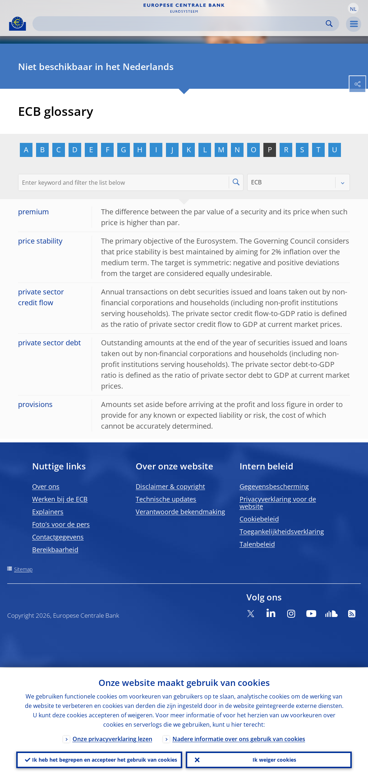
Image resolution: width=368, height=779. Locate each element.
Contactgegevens (58, 537)
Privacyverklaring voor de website (278, 503)
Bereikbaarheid (55, 549)
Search (329, 23)
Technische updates (166, 499)
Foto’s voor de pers (61, 524)
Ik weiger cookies (274, 759)
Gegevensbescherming (274, 486)
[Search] (180, 23)
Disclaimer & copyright (170, 486)
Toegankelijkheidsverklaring (282, 531)
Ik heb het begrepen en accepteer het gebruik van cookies (104, 759)
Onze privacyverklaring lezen (112, 738)
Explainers (47, 511)
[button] (353, 8)
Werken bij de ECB (60, 499)
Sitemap (23, 569)
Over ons (46, 486)
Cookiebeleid (259, 519)
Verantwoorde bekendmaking (180, 511)
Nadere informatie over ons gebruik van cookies (238, 738)
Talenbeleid (257, 544)
